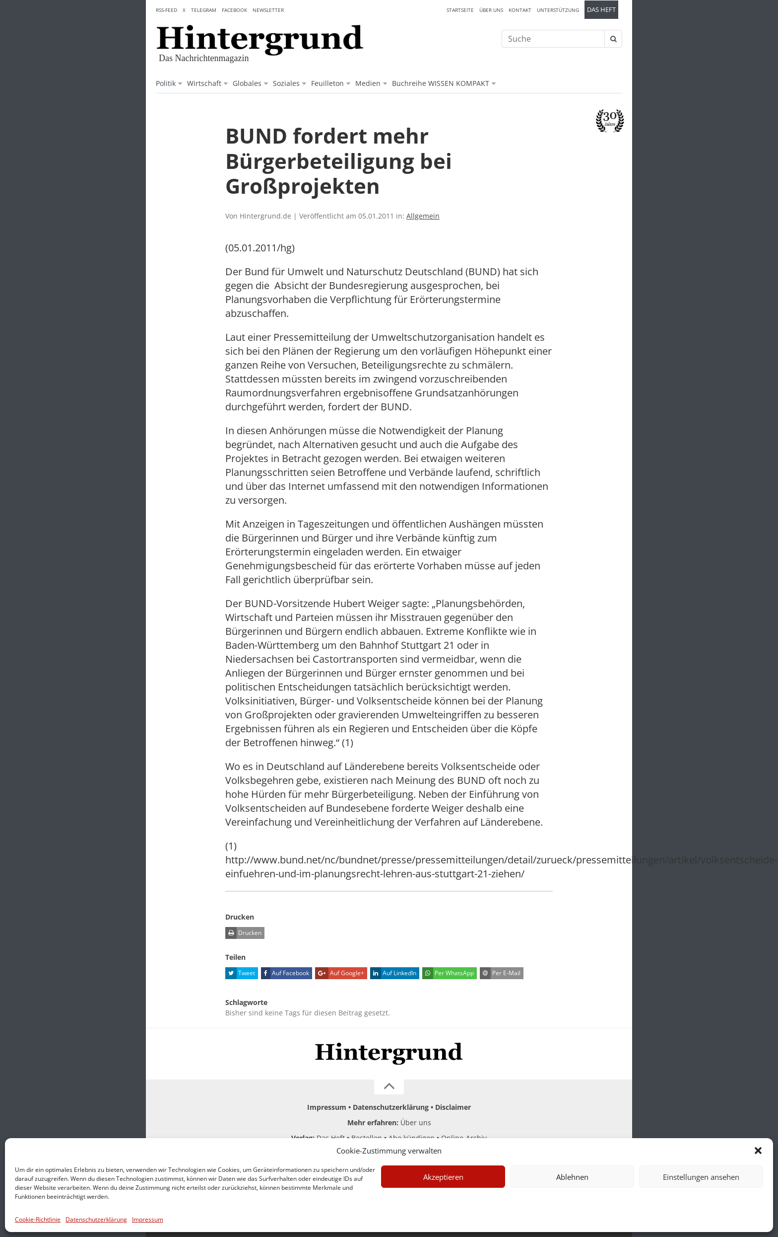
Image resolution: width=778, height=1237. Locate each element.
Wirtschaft (204, 83)
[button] (758, 1151)
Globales (247, 83)
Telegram (203, 9)
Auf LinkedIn (393, 973)
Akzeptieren (443, 1177)
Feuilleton (327, 83)
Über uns (491, 9)
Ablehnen (572, 1177)
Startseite (460, 9)
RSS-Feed (166, 9)
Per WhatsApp (448, 973)
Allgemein (423, 216)
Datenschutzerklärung (96, 1219)
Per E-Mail (500, 973)
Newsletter (268, 9)
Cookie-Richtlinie (38, 1219)
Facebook (234, 9)
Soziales (286, 83)
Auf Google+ (339, 973)
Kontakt (520, 9)
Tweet (240, 973)
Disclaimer (453, 1107)
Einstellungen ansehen (701, 1177)
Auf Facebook (285, 973)
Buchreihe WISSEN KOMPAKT (440, 83)
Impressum (147, 1219)
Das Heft (601, 9)
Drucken (243, 933)
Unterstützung (558, 9)
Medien (368, 83)
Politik (166, 83)
